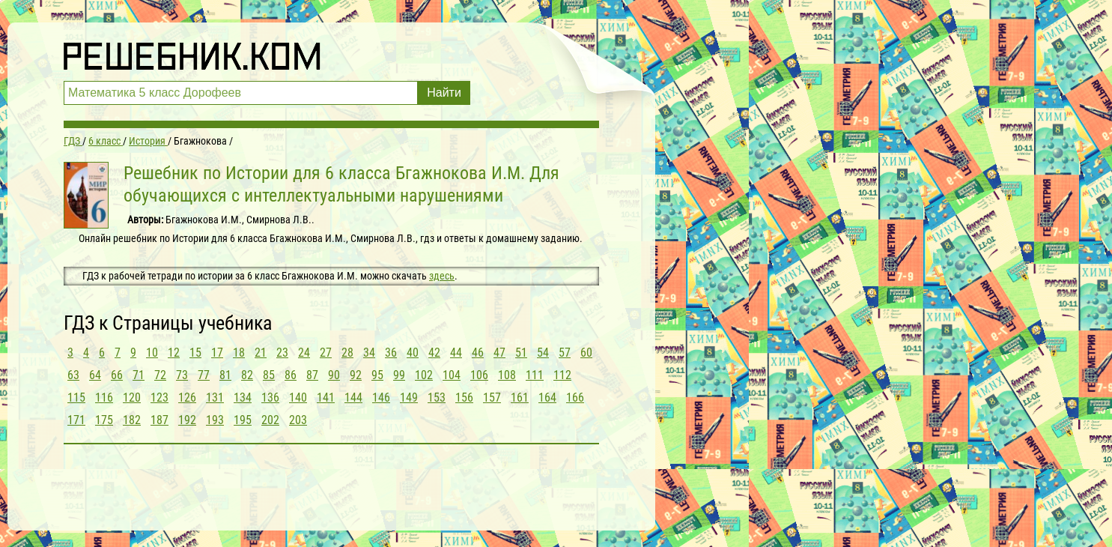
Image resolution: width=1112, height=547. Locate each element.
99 (399, 375)
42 (434, 352)
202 (270, 420)
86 (291, 375)
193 (215, 420)
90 (334, 375)
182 (132, 420)
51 (521, 352)
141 (326, 397)
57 (565, 352)
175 (104, 420)
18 (239, 352)
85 (269, 375)
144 (353, 397)
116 (104, 397)
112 (562, 375)
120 (132, 397)
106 (479, 375)
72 (160, 375)
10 (152, 352)
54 (543, 352)
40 (413, 352)
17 (217, 352)
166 (575, 397)
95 (377, 375)
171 (76, 420)
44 (456, 352)
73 (182, 375)
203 (298, 420)
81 (225, 375)
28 (347, 352)
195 (243, 420)
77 (204, 375)
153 (437, 397)
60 (586, 352)
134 (243, 397)
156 (464, 397)
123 (159, 397)
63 (73, 375)
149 (409, 397)
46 (478, 352)
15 (195, 352)
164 (547, 397)
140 (298, 397)
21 (261, 352)
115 (76, 397)
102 (424, 375)
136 (270, 397)
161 (520, 397)
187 (159, 420)
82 (247, 375)
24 (304, 352)
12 (174, 352)
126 (187, 397)
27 (326, 352)
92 (356, 375)
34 (369, 352)
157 (492, 397)
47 (499, 352)
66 (117, 375)
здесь (442, 276)
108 (507, 375)
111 (535, 375)
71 (139, 375)
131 (215, 397)
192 (187, 420)
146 (381, 397)
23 (282, 352)
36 (391, 352)
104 (452, 375)
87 (312, 375)
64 (95, 375)
